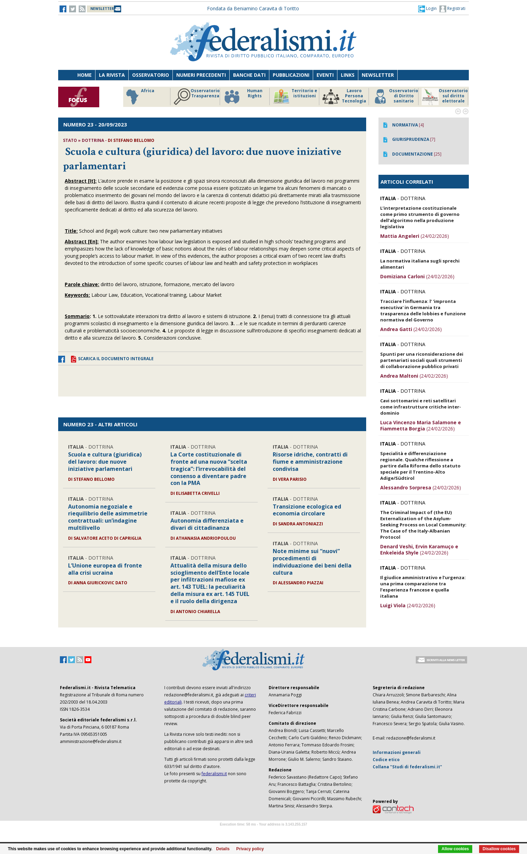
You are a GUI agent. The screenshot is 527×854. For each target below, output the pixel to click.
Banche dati (249, 75)
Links (348, 75)
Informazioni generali (397, 752)
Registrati (452, 8)
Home (84, 75)
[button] (427, 8)
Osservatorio (150, 75)
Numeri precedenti (201, 75)
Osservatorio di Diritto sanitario (395, 96)
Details (223, 848)
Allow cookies (455, 848)
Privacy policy (250, 848)
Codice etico (386, 759)
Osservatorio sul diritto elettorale (445, 96)
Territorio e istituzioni (295, 96)
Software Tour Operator (263, 832)
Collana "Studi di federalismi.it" (407, 767)
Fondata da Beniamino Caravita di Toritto (253, 8)
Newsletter (378, 75)
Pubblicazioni (291, 75)
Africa (139, 96)
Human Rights (242, 96)
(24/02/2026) (414, 236)
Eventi (325, 75)
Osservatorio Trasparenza (196, 96)
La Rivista (112, 75)
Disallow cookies (499, 848)
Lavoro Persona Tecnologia (344, 96)
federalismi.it (214, 774)
